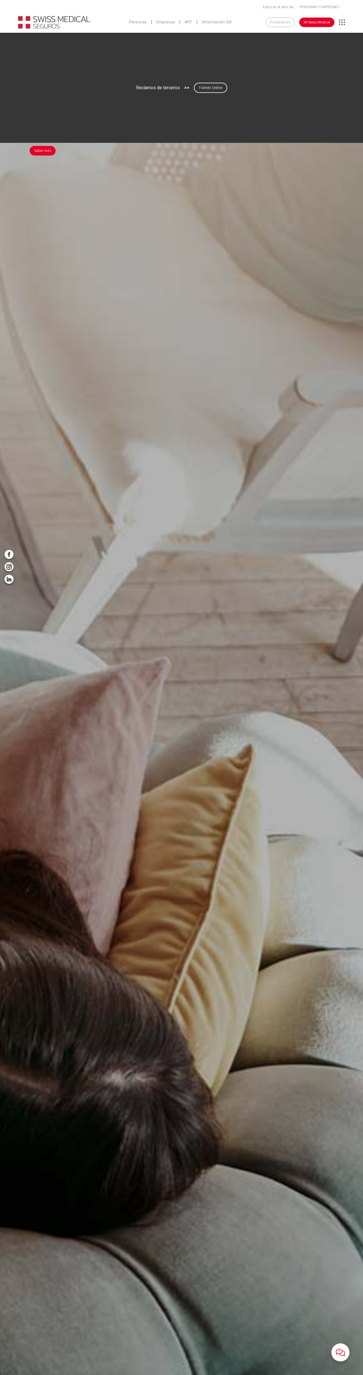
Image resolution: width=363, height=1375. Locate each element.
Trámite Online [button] (210, 87)
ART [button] (188, 22)
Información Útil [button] (216, 22)
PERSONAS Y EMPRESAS (319, 7)
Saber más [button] (42, 150)
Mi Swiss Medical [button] (317, 22)
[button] (340, 1352)
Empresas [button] (165, 22)
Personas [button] (138, 22)
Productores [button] (280, 22)
